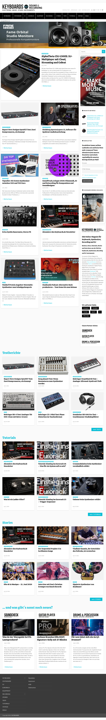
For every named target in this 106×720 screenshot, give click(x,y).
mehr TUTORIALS (95, 514)
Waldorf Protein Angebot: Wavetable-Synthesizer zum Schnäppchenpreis (17, 286)
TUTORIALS (72, 16)
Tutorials (93, 276)
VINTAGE (80, 16)
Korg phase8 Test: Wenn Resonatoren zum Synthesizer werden (50, 381)
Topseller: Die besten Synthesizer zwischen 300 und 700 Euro (16, 182)
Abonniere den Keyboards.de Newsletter (58, 232)
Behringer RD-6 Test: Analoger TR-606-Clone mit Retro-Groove (18, 415)
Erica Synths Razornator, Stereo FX (16, 232)
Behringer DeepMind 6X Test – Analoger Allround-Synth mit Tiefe (87, 380)
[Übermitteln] (103, 51)
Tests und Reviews (91, 262)
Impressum (74, 10)
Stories (90, 263)
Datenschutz (86, 10)
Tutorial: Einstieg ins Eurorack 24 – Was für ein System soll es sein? (52, 465)
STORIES (58, 16)
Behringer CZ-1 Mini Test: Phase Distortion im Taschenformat (51, 415)
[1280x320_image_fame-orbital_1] (53, 35)
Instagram (86, 308)
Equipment (93, 271)
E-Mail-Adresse (86, 169)
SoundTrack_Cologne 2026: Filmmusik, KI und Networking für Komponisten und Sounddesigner (59, 183)
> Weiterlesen (46, 86)
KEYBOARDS (8, 16)
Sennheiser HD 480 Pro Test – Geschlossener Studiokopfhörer (86, 415)
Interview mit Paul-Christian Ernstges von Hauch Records (50, 585)
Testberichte (11, 353)
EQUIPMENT (40, 16)
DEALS (87, 16)
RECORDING (50, 16)
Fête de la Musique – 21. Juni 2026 (18, 584)
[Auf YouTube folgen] (102, 10)
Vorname (84, 163)
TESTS (65, 16)
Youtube (85, 312)
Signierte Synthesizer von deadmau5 (83, 585)
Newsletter (66, 10)
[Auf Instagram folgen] (98, 10)
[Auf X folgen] (100, 10)
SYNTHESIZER (18, 16)
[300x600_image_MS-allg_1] (92, 81)
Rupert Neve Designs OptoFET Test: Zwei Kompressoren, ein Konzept (19, 130)
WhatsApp (92, 10)
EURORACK (31, 16)
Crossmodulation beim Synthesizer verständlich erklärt (87, 465)
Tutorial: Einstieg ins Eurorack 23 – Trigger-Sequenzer (52, 500)
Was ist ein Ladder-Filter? (14, 499)
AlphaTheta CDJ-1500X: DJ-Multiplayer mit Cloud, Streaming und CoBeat (57, 59)
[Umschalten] (25, 678)
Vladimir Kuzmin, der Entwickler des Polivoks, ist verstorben (86, 550)
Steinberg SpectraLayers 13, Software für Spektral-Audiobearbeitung (59, 130)
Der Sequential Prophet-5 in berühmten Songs (49, 550)
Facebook (95, 308)
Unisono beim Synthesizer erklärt (86, 499)
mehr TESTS (97, 429)
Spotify (94, 10)
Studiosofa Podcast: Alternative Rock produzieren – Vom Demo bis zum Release (59, 286)
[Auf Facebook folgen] (96, 10)
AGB (79, 10)
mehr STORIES (96, 599)
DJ (25, 16)
